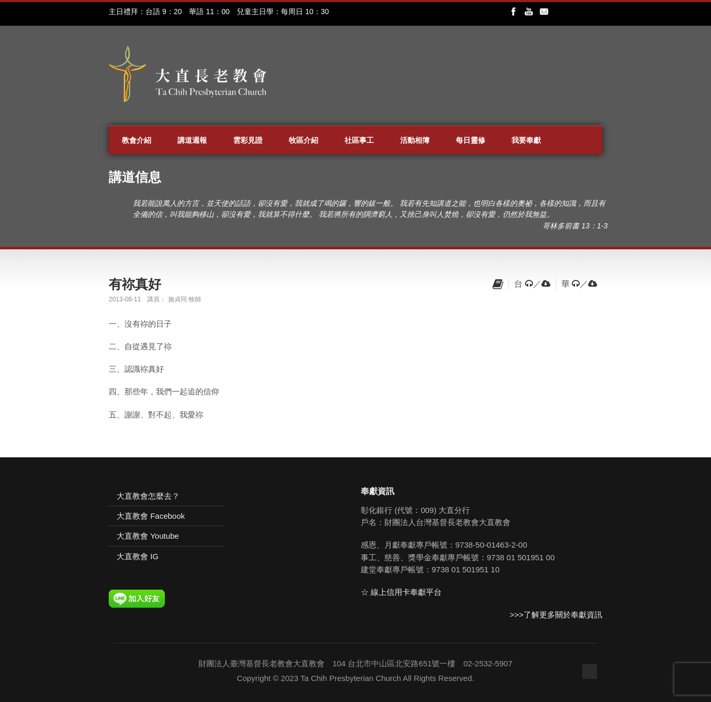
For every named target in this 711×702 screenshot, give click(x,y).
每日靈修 (470, 140)
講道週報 (192, 140)
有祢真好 (135, 284)
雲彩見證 (248, 140)
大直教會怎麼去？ (148, 495)
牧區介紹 (303, 140)
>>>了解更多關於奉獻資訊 (556, 614)
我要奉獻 (526, 140)
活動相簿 (415, 140)
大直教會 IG (138, 556)
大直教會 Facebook (151, 515)
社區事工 (359, 140)
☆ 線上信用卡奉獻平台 (401, 592)
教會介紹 (136, 140)
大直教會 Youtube (148, 535)
